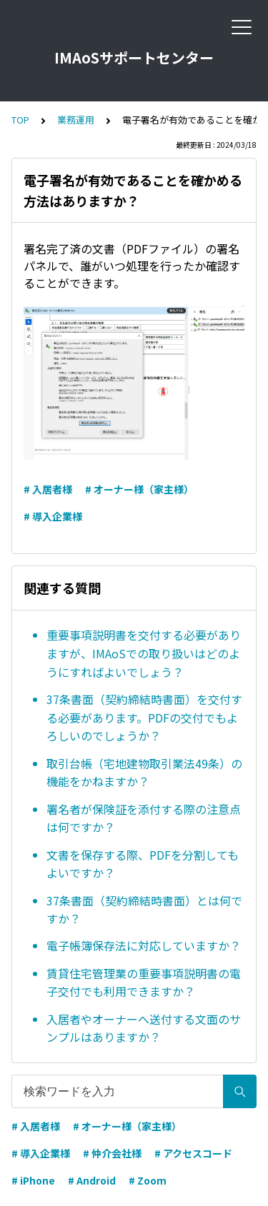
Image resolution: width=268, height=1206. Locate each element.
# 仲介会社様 (112, 1153)
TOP (20, 119)
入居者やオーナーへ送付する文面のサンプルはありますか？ (143, 1028)
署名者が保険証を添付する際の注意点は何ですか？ (143, 818)
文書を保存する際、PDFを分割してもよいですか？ (142, 864)
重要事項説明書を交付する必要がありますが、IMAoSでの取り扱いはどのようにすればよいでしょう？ (143, 653)
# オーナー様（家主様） (139, 489)
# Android (92, 1180)
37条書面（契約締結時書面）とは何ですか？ (144, 910)
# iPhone (33, 1180)
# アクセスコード (193, 1153)
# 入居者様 (48, 489)
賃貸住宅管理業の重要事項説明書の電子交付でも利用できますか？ (143, 982)
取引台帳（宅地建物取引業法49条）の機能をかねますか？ (144, 772)
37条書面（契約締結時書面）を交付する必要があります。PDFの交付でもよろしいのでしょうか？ (144, 717)
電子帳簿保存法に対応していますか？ (143, 945)
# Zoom (148, 1180)
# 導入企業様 (53, 516)
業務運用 (75, 119)
